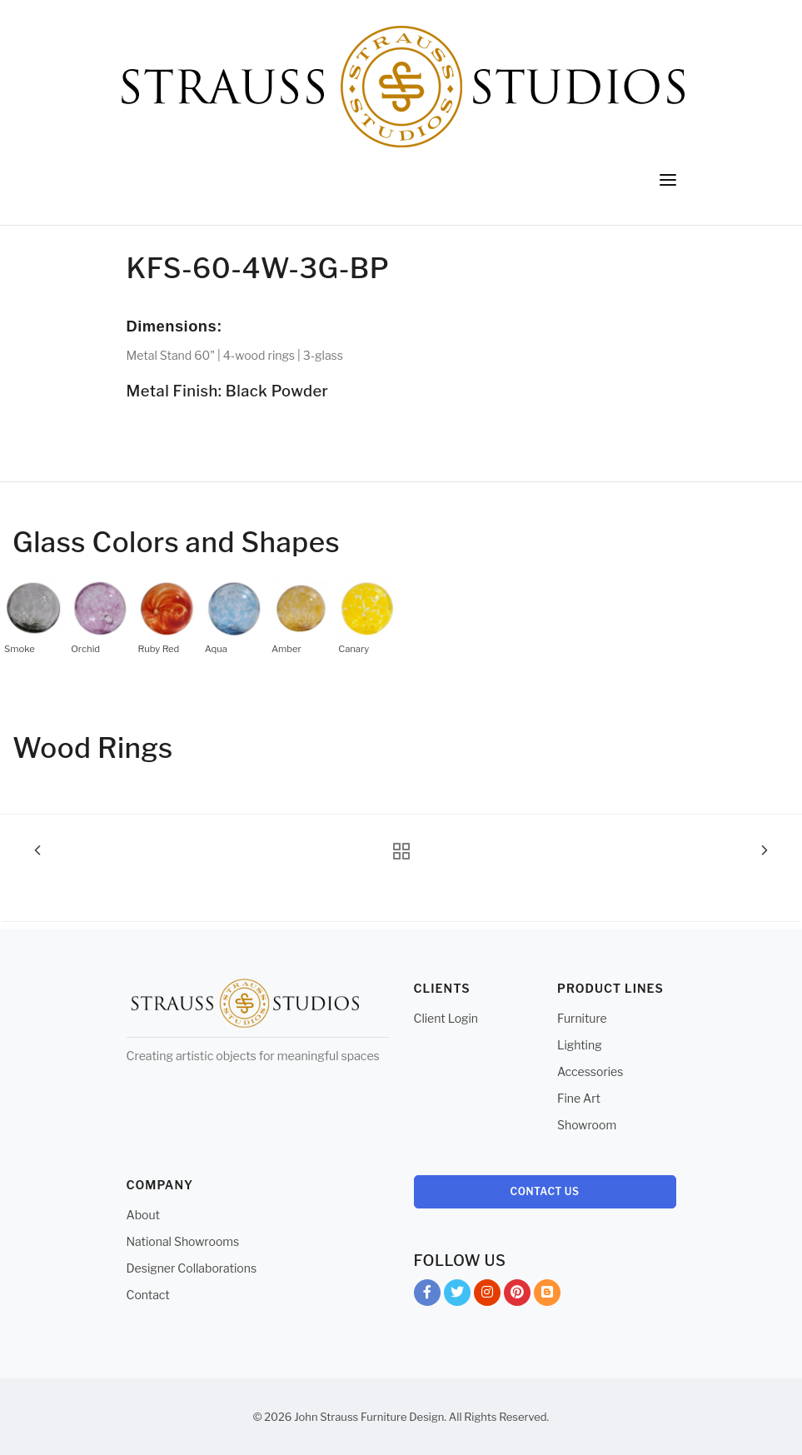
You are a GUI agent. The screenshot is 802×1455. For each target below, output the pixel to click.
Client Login (446, 1018)
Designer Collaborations (192, 1268)
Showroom (586, 1125)
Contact (148, 1295)
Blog (547, 1295)
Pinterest (517, 1295)
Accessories (590, 1071)
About (143, 1215)
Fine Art (578, 1098)
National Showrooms (183, 1241)
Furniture (582, 1018)
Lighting (579, 1045)
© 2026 (272, 1416)
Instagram (487, 1295)
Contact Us (545, 1191)
